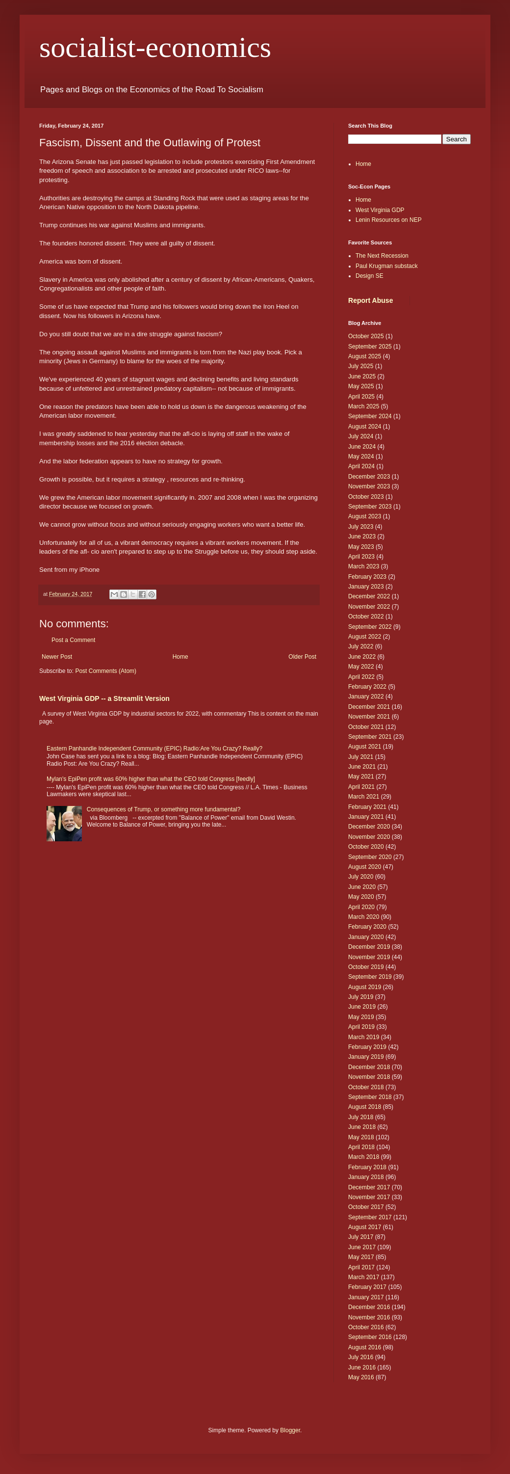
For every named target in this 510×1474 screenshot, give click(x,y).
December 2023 (369, 476)
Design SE (369, 275)
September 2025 (370, 346)
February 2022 (367, 686)
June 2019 (362, 1006)
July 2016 (360, 1357)
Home (180, 656)
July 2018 (360, 1117)
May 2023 (361, 546)
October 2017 (366, 1207)
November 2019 (369, 957)
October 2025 (366, 336)
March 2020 (363, 916)
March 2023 (363, 566)
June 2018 (362, 1127)
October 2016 (366, 1327)
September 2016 (370, 1337)
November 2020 (369, 836)
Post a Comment (73, 640)
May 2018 (361, 1137)
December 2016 (369, 1307)
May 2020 (361, 896)
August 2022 (364, 636)
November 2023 (369, 486)
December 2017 (369, 1187)
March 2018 (363, 1156)
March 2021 (363, 796)
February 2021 (367, 807)
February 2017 (367, 1287)
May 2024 (361, 456)
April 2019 (361, 1026)
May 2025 (361, 386)
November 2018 (369, 1076)
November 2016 (369, 1317)
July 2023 (360, 526)
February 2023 (367, 576)
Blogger (290, 1430)
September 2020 (370, 857)
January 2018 (366, 1177)
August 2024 (364, 426)
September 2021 (370, 736)
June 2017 (362, 1247)
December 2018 (369, 1067)
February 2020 (367, 926)
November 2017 (369, 1197)
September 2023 (370, 506)
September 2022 (370, 626)
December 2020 (369, 826)
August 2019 (364, 987)
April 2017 (361, 1267)
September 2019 (370, 976)
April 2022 (361, 676)
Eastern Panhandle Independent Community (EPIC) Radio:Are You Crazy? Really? (154, 748)
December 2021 (369, 706)
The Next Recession (382, 255)
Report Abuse (370, 300)
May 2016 (361, 1377)
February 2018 (367, 1167)
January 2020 (366, 937)
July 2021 (360, 756)
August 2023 (364, 516)
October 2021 (366, 727)
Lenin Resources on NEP (389, 219)
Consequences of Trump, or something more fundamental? (164, 809)
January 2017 (366, 1297)
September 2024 (370, 416)
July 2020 (360, 876)
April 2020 (361, 907)
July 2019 (360, 996)
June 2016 (362, 1367)
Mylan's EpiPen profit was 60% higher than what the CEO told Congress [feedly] (151, 779)
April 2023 (361, 556)
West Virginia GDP (380, 210)
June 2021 (362, 766)
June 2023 (362, 536)
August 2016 (364, 1347)
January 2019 (366, 1056)
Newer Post (57, 656)
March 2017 (363, 1277)
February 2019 (367, 1047)
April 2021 (361, 786)
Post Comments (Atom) (105, 671)
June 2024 (362, 446)
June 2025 (362, 376)
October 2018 (366, 1087)
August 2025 (364, 356)
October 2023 (366, 496)
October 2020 (366, 846)
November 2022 (369, 606)
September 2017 (370, 1217)
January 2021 (366, 816)
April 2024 (361, 466)
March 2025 (363, 406)
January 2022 (366, 696)
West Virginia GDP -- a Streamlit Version (104, 698)
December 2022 (369, 596)
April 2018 (361, 1147)
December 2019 (369, 946)
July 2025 (360, 366)
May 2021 (361, 776)
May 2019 (361, 1017)
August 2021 (364, 746)
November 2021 (369, 716)
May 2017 (361, 1257)
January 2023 (366, 586)
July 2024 (360, 436)
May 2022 (361, 666)
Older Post (302, 656)
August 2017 (364, 1227)
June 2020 (362, 887)
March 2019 (363, 1037)
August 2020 (364, 866)
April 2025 (361, 396)
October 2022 (366, 616)
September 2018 (370, 1097)
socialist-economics (155, 47)
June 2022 (362, 656)
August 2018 (364, 1106)
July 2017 (360, 1236)
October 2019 (366, 967)
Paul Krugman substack (387, 266)
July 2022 (360, 646)
